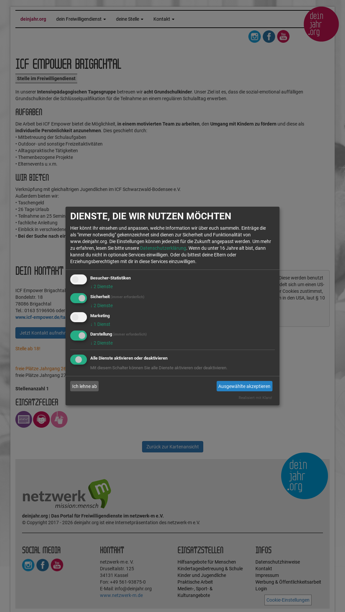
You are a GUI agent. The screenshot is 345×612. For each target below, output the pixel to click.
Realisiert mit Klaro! (255, 398)
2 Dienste (101, 286)
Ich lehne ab (84, 386)
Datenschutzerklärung (163, 248)
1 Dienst (100, 324)
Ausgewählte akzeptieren (244, 386)
